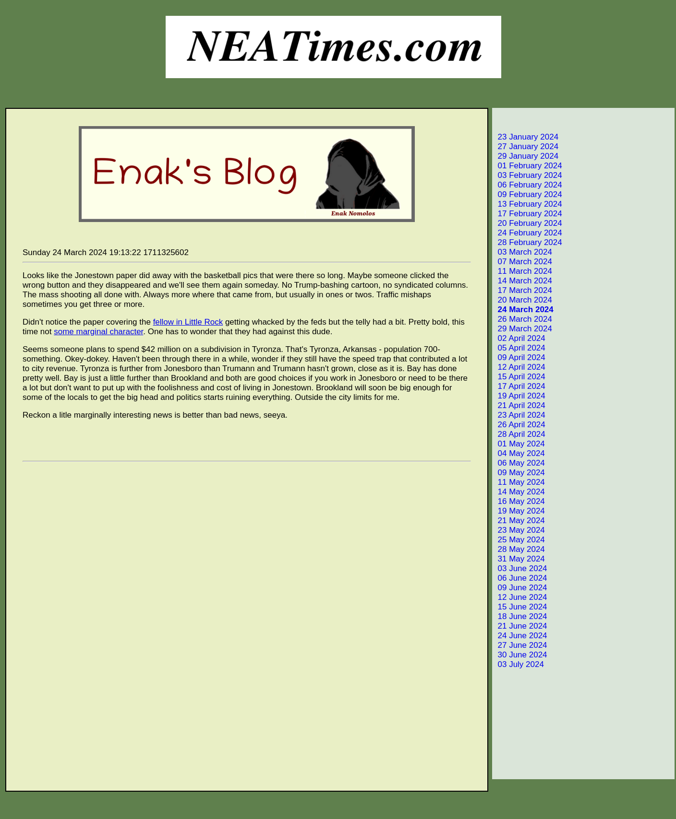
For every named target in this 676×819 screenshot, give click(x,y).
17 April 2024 (519, 386)
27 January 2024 (526, 146)
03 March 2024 (523, 252)
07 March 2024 (523, 261)
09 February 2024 (528, 194)
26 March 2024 (523, 319)
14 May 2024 (519, 491)
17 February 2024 (528, 213)
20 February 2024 (528, 223)
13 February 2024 (528, 204)
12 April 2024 (519, 367)
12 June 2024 (520, 597)
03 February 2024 (528, 175)
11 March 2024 (523, 271)
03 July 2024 (519, 664)
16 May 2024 (519, 501)
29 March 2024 (523, 328)
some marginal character (98, 331)
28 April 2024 (519, 434)
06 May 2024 (519, 463)
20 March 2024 (523, 299)
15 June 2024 (520, 606)
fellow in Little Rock (188, 322)
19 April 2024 (519, 395)
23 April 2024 (519, 415)
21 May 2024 (519, 520)
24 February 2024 (528, 232)
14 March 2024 (523, 280)
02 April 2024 (519, 338)
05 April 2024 (519, 347)
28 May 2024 (519, 549)
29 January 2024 (526, 156)
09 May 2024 (519, 472)
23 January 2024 (526, 136)
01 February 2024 (528, 165)
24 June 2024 (520, 635)
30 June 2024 (520, 654)
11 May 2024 (519, 482)
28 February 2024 (528, 242)
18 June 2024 (520, 616)
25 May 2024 (519, 539)
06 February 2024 (528, 184)
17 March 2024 (523, 290)
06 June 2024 (520, 578)
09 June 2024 (520, 587)
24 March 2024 (524, 309)
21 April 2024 (519, 405)
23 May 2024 (519, 530)
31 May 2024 (519, 558)
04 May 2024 (519, 453)
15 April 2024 (519, 376)
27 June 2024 (520, 645)
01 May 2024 (519, 443)
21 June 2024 (520, 626)
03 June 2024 (520, 568)
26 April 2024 (519, 424)
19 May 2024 (519, 510)
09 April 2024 (519, 357)
